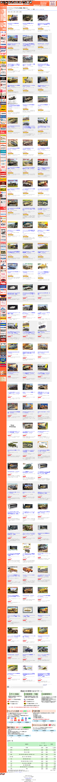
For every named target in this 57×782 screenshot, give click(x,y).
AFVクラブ (3, 87)
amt (3, 90)
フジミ (24, 473)
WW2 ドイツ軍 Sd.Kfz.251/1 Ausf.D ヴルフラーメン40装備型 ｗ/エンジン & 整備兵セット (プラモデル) (44, 168)
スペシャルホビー (3, 176)
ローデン (3, 365)
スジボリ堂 (3, 170)
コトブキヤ (3, 141)
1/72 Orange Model (45, 333)
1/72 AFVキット (27, 433)
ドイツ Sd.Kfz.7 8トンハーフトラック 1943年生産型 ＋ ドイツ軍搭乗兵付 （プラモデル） (29, 451)
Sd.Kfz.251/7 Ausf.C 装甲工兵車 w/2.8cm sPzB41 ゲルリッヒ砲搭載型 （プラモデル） (44, 65)
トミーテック (3, 205)
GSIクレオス (3, 151)
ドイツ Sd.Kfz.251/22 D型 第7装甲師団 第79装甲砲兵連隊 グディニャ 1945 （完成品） (14, 554)
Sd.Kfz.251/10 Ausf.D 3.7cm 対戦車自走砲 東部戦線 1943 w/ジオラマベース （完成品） (29, 674)
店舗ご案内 (3, 377)
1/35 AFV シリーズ (28, 355)
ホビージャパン (3, 283)
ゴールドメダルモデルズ (3, 138)
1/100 (20, 11)
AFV (3, 9)
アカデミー (3, 47)
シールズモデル (3, 154)
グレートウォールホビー (3, 129)
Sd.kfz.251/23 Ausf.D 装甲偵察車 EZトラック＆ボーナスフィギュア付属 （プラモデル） (29, 294)
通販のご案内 (3, 378)
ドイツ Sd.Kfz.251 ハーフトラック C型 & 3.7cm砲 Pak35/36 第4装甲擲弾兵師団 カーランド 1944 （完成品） (44, 472)
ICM (23, 66)
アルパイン (3, 60)
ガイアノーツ (3, 113)
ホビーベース (3, 286)
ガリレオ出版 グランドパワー (3, 125)
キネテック (3, 122)
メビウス (3, 318)
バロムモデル (3, 224)
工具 (23, 2)
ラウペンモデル (3, 356)
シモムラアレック (3, 163)
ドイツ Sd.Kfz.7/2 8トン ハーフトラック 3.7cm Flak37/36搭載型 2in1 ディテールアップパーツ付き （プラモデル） (29, 332)
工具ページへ (3, 24)
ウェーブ (3, 75)
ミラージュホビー (3, 312)
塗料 (20, 2)
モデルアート (3, 327)
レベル (39, 87)
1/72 (11, 11)
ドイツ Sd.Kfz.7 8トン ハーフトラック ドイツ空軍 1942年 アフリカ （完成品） (29, 512)
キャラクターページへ (3, 17)
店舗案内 (52, 5)
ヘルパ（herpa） (3, 274)
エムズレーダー (3, 371)
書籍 (31, 2)
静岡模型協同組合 (3, 157)
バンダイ (3, 227)
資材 (25, 2)
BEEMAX (3, 236)
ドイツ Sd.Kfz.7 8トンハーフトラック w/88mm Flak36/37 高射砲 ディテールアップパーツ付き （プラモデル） (14, 332)
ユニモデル (3, 343)
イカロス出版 (3, 66)
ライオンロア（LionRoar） (3, 350)
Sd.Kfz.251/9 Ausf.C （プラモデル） (29, 595)
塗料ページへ (3, 22)
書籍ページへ (3, 29)
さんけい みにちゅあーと (3, 148)
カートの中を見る (43, 5)
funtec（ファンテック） (3, 246)
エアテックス (3, 81)
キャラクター (15, 2)
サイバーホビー (25, 211)
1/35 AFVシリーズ (15, 394)
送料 (52, 2)
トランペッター (10, 394)
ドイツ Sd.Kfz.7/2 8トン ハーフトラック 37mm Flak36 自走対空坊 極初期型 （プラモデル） (14, 105)
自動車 (9, 2)
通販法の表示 (3, 380)
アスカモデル (3, 53)
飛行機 (4, 2)
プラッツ (3, 261)
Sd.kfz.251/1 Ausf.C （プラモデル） (43, 43)
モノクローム (3, 333)
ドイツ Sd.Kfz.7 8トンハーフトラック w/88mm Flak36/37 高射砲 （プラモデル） (44, 127)
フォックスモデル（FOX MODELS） (3, 252)
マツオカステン (3, 302)
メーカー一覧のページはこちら (3, 32)
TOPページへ (3, 7)
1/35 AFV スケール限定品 (13, 578)
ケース (28, 2)
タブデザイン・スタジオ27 (3, 189)
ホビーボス (3, 289)
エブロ (3, 103)
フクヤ (3, 255)
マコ (23, 433)
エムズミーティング (3, 374)
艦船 (7, 2)
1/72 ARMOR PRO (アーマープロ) (45, 67)
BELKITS (3, 270)
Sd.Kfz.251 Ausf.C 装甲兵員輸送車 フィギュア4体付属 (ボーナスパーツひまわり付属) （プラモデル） (29, 44)
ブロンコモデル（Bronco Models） (3, 264)
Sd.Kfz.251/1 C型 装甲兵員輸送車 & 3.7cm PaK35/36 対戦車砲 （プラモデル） (14, 596)
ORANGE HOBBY (40, 333)
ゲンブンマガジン (3, 135)
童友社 (3, 198)
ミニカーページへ (3, 19)
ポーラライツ (3, 280)
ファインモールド (3, 243)
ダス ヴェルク (25, 25)
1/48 (14, 11)
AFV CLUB (24, 355)
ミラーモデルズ (3, 315)
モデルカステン (3, 330)
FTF (8, 210)
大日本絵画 (3, 186)
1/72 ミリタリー (42, 87)
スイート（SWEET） (3, 167)
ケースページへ (3, 26)
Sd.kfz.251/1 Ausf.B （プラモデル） (13, 654)
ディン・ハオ (3, 195)
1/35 (8, 11)
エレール (3, 106)
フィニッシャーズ (3, 249)
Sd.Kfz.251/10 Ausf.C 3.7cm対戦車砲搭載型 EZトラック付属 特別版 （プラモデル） (44, 24)
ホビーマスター (40, 494)
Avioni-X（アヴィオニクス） (3, 41)
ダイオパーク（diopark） (3, 183)
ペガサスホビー (3, 267)
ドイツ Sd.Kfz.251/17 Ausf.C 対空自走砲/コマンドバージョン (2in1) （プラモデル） (29, 209)
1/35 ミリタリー (29, 25)
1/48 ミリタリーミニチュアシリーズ (30, 233)
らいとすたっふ (3, 353)
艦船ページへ (3, 12)
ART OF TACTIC (13, 374)
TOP (4, 4)
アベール (3, 56)
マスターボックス (3, 299)
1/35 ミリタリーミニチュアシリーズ (30, 577)
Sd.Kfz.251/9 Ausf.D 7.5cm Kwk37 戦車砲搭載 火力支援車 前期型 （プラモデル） (29, 353)
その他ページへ (3, 20)
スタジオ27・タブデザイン (3, 173)
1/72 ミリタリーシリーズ (14, 25)
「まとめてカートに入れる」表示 (39, 9)
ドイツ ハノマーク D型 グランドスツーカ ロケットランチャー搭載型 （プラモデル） (14, 616)
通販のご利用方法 (52, 1)
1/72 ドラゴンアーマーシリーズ (45, 474)
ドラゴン (39, 26)
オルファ (3, 109)
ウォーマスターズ (3, 78)
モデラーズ (3, 324)
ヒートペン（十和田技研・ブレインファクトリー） (3, 233)
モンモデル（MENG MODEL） (3, 339)
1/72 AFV (10, 210)
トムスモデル (3, 208)
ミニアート (3, 305)
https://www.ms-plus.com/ (28, 778)
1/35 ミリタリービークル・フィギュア (14, 150)
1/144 (17, 11)
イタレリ (9, 25)
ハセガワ (39, 395)
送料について (3, 379)
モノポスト (3, 336)
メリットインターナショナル (3, 321)
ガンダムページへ (3, 16)
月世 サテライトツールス (3, 132)
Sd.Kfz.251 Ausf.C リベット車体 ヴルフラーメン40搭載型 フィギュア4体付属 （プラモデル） (14, 65)
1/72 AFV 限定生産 (43, 395)
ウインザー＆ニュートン (3, 72)
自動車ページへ (3, 13)
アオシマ (3, 44)
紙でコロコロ (3, 116)
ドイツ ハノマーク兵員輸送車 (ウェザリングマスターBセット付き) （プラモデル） (14, 576)
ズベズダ (9, 354)
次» (12, 686)
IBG (3, 38)
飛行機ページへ (3, 10)
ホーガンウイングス (3, 277)
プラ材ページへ (3, 25)
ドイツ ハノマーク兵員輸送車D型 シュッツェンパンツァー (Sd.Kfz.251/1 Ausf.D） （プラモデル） (44, 272)
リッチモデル (3, 359)
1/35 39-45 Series (43, 26)
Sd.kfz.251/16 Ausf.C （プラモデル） (14, 471)
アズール (3, 50)
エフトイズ (3, 100)
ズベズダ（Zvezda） (3, 179)
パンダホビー (3, 230)
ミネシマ (3, 308)
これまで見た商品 (36, 5)
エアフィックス (3, 84)
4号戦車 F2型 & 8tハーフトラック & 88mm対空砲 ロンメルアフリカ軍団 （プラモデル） (43, 393)
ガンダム (17, 2)
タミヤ (24, 233)
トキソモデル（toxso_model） (3, 201)
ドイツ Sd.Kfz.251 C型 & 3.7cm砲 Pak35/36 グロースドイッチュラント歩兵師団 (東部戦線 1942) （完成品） (14, 512)
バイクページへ (3, 14)
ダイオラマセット (26, 66)
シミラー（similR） (3, 160)
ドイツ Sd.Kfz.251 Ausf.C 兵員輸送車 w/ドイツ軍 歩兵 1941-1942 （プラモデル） (29, 554)
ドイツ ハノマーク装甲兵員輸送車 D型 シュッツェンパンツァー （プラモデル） (29, 231)
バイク (12, 2)
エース (24, 535)
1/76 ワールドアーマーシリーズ (29, 473)
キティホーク (3, 119)
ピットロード (3, 239)
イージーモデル (3, 63)
